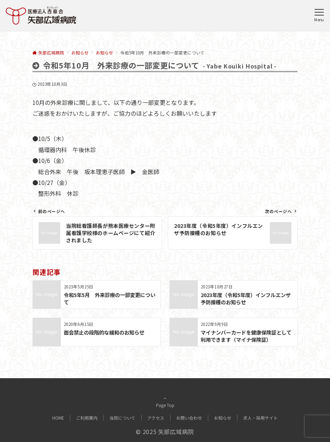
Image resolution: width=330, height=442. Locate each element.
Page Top (165, 402)
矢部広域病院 (176, 431)
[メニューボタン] (319, 15)
